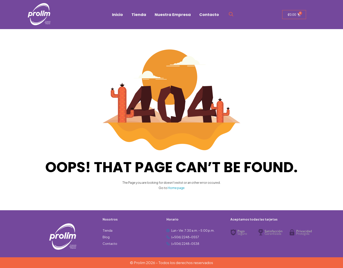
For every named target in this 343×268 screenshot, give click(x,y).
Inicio (117, 14)
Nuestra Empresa (173, 14)
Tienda (138, 14)
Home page (176, 188)
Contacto (209, 14)
